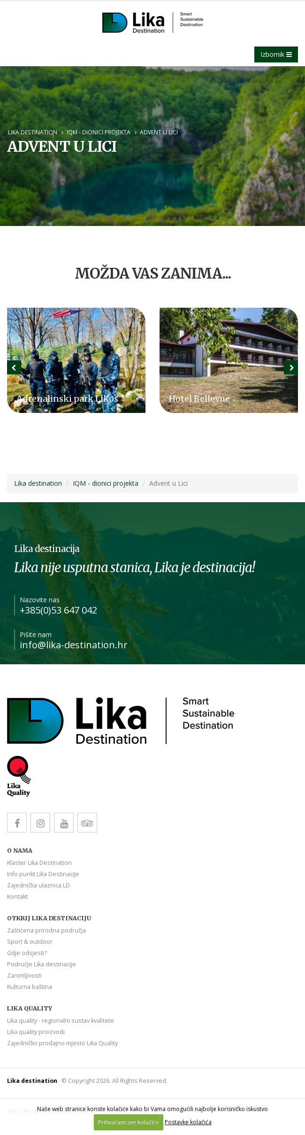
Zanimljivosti (24, 976)
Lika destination (32, 132)
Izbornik (276, 54)
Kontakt (17, 897)
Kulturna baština (29, 987)
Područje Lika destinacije (41, 964)
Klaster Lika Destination (39, 863)
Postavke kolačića (188, 1122)
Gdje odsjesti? (27, 953)
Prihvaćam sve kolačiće (128, 1122)
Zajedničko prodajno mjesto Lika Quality (62, 1043)
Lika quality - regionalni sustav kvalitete (60, 1021)
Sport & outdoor (30, 942)
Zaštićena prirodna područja (46, 930)
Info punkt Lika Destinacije (43, 874)
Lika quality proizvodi (36, 1032)
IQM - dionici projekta (98, 132)
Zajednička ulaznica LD (38, 885)
